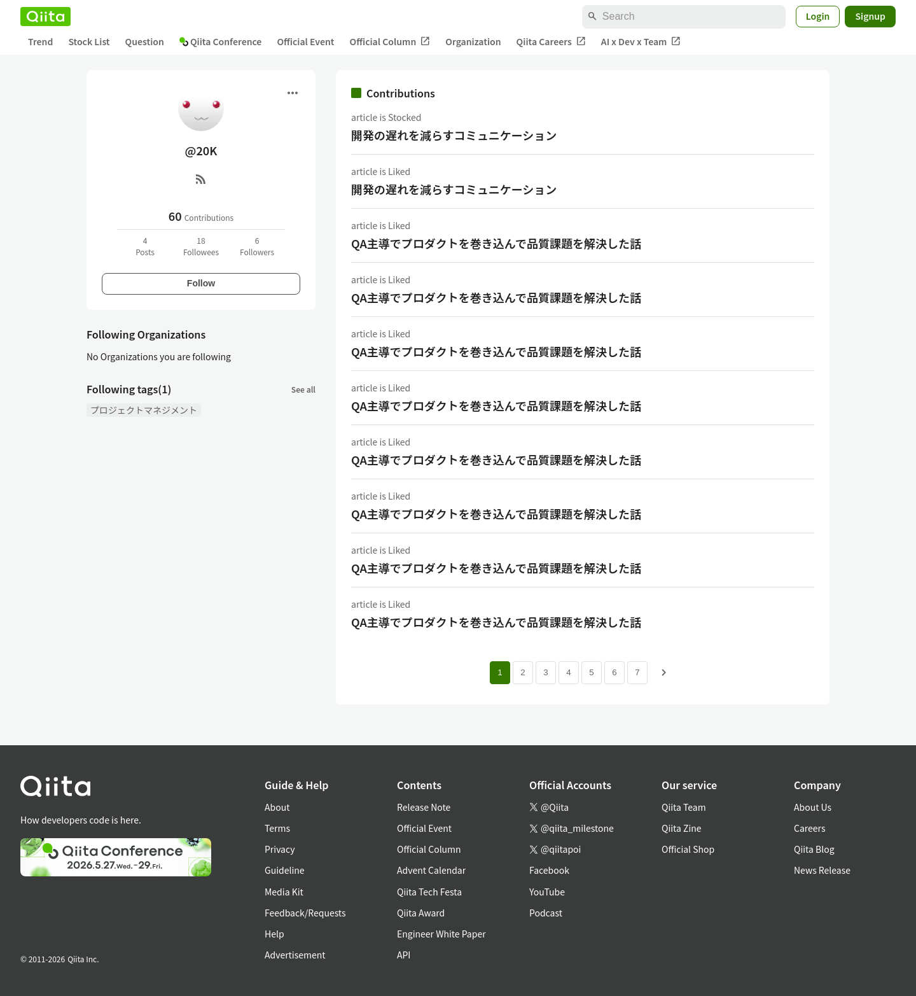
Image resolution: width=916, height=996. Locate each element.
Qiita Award (421, 912)
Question (144, 41)
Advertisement (295, 954)
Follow (201, 283)
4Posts (145, 246)
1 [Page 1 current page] (499, 672)
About (277, 807)
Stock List (88, 41)
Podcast (545, 912)
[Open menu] (292, 93)
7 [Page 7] (637, 672)
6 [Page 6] (614, 672)
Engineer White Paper (441, 933)
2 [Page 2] (522, 672)
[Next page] (664, 672)
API (403, 954)
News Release (822, 870)
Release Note (423, 807)
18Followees (201, 246)
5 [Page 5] (591, 672)
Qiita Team (684, 807)
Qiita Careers (551, 41)
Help (274, 933)
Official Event (305, 41)
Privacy (280, 849)
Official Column (390, 41)
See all (303, 389)
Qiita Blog (814, 849)
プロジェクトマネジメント (143, 409)
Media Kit (284, 891)
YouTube (547, 891)
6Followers (257, 246)
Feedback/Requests (305, 912)
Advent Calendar (431, 870)
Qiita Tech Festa (429, 891)
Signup (870, 16)
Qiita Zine (682, 828)
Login (818, 16)
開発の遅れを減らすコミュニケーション (454, 135)
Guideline (285, 870)
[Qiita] (45, 16)
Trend (40, 41)
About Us (812, 807)
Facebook (549, 870)
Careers (809, 828)
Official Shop (688, 849)
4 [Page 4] (568, 672)
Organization (473, 41)
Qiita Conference (220, 41)
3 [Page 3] (545, 672)
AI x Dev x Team (641, 41)
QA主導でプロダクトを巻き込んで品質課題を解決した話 (496, 243)
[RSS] (201, 179)
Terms (277, 828)
